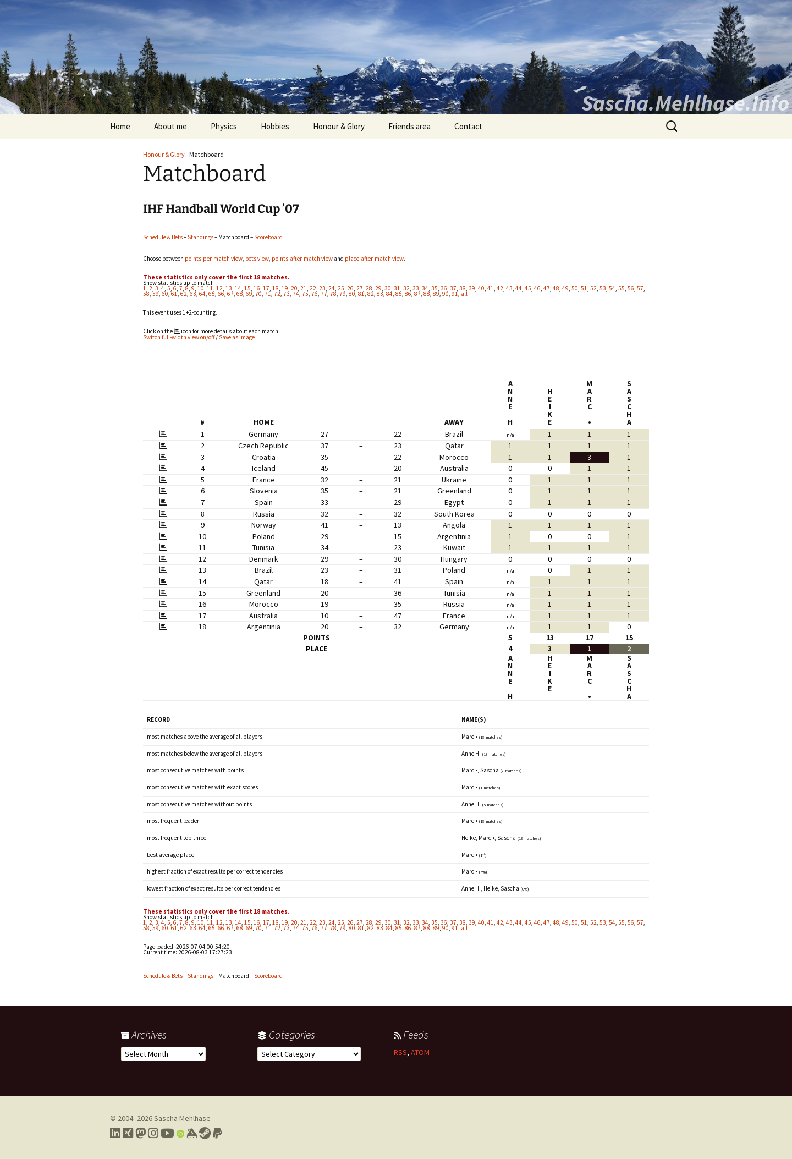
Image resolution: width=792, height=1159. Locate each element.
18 (275, 288)
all (464, 294)
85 (398, 294)
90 (445, 294)
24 (331, 288)
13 (229, 288)
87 (417, 294)
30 (387, 288)
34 (425, 288)
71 (268, 294)
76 (314, 294)
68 (240, 294)
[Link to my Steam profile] (205, 1133)
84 (389, 294)
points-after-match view (302, 258)
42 (500, 288)
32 (406, 288)
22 (313, 288)
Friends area (409, 126)
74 (296, 294)
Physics (224, 126)
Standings (200, 237)
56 (631, 288)
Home (120, 126)
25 (341, 288)
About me (170, 126)
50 (574, 288)
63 (193, 294)
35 (434, 288)
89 (436, 294)
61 (174, 294)
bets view (257, 258)
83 (380, 294)
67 (230, 294)
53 (603, 288)
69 (249, 294)
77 (324, 294)
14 (238, 288)
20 (294, 288)
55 (621, 288)
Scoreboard (268, 237)
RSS (400, 1052)
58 (146, 294)
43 (509, 288)
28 (369, 288)
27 (359, 288)
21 (303, 288)
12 (219, 288)
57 (640, 288)
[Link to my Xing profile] (128, 1133)
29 (378, 288)
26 (350, 288)
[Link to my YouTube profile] (167, 1133)
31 (397, 288)
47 (546, 288)
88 (427, 294)
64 (202, 294)
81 (361, 294)
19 (285, 288)
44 (518, 288)
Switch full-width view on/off (179, 337)
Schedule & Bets (163, 237)
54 (612, 288)
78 (333, 294)
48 (556, 288)
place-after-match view (374, 258)
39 (472, 288)
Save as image (237, 337)
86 (408, 294)
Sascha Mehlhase (182, 1118)
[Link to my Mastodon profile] (140, 1133)
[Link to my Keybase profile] (191, 1133)
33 (416, 288)
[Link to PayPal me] (217, 1133)
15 (247, 288)
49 (565, 288)
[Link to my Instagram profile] (153, 1133)
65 (211, 294)
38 (462, 288)
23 (322, 288)
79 (342, 294)
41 (490, 288)
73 (286, 294)
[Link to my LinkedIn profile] (115, 1133)
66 (221, 294)
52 (593, 288)
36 (444, 288)
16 (257, 288)
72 (277, 294)
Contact (468, 126)
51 (584, 288)
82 (370, 294)
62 (183, 294)
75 (305, 294)
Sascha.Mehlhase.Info (685, 103)
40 (481, 288)
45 (528, 288)
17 (266, 288)
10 (200, 288)
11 (210, 288)
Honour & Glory (339, 126)
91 (455, 294)
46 (537, 288)
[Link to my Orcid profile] (180, 1133)
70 (258, 294)
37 (453, 288)
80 (352, 294)
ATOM (420, 1052)
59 (155, 294)
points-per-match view (214, 258)
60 (165, 294)
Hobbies (275, 126)
